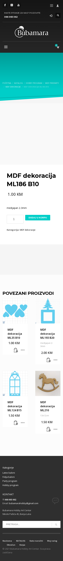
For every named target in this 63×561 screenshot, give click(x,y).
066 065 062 (11, 17)
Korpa (22, 545)
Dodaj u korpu (38, 217)
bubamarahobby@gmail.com (23, 503)
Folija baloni (9, 476)
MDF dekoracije (27, 229)
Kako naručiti (36, 541)
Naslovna (7, 541)
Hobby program (10, 485)
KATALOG (20, 541)
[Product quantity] (15, 219)
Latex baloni (9, 472)
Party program (10, 480)
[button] (16, 350)
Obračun (11, 545)
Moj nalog (52, 541)
